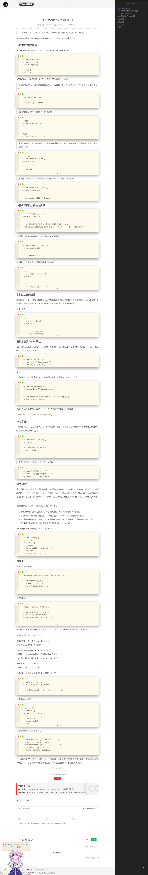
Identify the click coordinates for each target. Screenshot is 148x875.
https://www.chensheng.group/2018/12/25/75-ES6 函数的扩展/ (50, 789)
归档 (65, 4)
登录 (87, 839)
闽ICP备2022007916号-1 (47, 872)
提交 (93, 839)
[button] (143, 867)
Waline (93, 857)
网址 (73, 819)
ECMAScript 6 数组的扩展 (89, 808)
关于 (87, 4)
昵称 (20, 819)
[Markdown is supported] (20, 839)
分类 (58, 4)
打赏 (57, 778)
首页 (44, 4)
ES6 (28, 800)
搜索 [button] (95, 4)
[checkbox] (5, 4)
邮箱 (47, 819)
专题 (73, 4)
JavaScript (20, 800)
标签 (51, 4)
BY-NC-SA (60, 792)
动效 (80, 4)
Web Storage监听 (23, 808)
